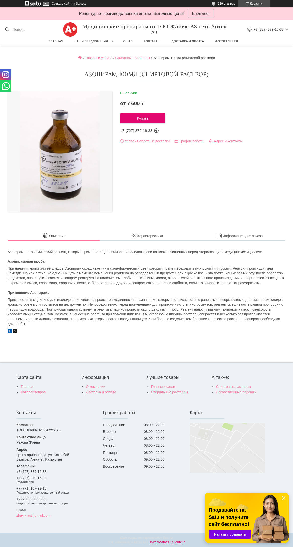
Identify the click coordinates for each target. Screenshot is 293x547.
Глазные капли (163, 387)
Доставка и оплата (188, 41)
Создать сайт (61, 3)
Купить (142, 118)
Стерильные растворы (169, 392)
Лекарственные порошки (236, 392)
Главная (56, 41)
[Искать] (7, 29)
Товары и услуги (98, 58)
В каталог (201, 13)
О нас (128, 41)
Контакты (152, 41)
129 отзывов (226, 3)
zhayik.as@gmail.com (33, 515)
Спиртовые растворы (132, 58)
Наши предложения (91, 41)
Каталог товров (33, 392)
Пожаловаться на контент (167, 542)
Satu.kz (168, 537)
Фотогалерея (226, 41)
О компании (95, 387)
